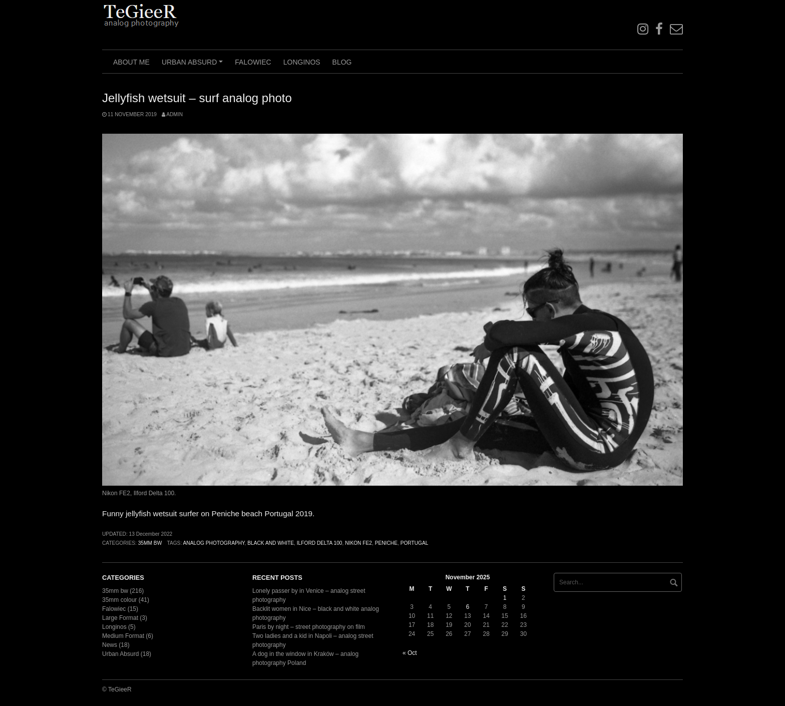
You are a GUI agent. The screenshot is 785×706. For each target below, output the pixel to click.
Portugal (415, 543)
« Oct (410, 652)
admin (174, 114)
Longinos (301, 62)
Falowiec (253, 62)
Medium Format (123, 635)
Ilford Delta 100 (319, 543)
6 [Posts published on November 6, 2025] (468, 606)
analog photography (214, 543)
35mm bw (150, 543)
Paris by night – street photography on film (308, 626)
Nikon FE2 (358, 543)
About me (131, 62)
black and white (270, 543)
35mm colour (119, 599)
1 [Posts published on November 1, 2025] (505, 597)
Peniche (386, 543)
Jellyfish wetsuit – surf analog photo (197, 98)
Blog (342, 62)
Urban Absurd (194, 65)
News (109, 644)
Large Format (120, 617)
